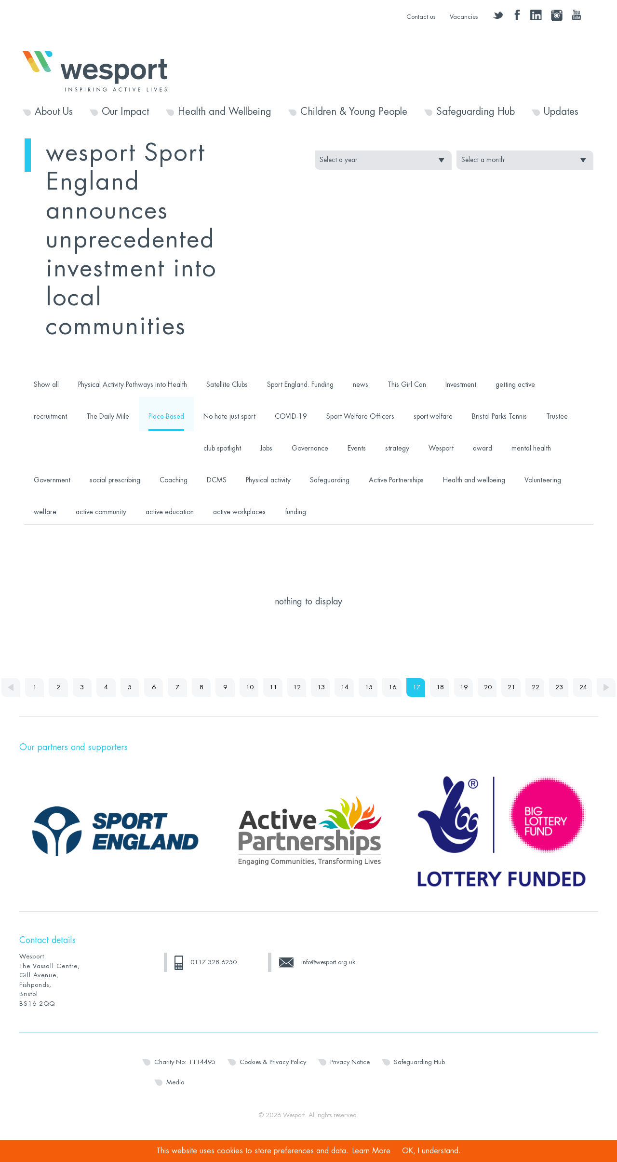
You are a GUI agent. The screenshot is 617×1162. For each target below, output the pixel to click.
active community (101, 511)
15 (379, 687)
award (482, 448)
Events (357, 448)
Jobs (266, 448)
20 (499, 687)
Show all (46, 384)
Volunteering (542, 480)
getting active (515, 384)
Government (52, 480)
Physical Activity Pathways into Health (132, 384)
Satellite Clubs (227, 384)
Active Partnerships (396, 480)
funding (295, 511)
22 (547, 687)
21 (523, 687)
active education (170, 511)
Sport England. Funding (300, 384)
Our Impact (125, 112)
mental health (531, 448)
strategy (397, 448)
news (360, 384)
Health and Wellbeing (224, 112)
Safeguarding (329, 480)
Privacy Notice (350, 1082)
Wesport (100, 70)
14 (355, 687)
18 (451, 687)
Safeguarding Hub (475, 112)
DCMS (217, 480)
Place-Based (166, 416)
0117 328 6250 (213, 982)
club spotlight (222, 448)
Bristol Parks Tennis (499, 416)
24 (596, 687)
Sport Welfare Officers (360, 416)
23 (572, 687)
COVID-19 (291, 416)
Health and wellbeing (474, 480)
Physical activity (268, 480)
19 (475, 687)
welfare (45, 511)
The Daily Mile (107, 416)
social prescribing (115, 480)
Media (175, 1102)
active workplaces (239, 511)
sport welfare (433, 416)
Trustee (557, 416)
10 (258, 687)
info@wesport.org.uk (328, 982)
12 (306, 687)
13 (331, 687)
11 (282, 687)
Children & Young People (353, 112)
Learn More (371, 1151)
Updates (561, 112)
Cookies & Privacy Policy (273, 1082)
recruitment (50, 416)
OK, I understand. (431, 1151)
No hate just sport (229, 416)
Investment (460, 384)
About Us (54, 112)
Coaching (174, 480)
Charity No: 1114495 (184, 1082)
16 (403, 687)
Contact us (420, 17)
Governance (310, 448)
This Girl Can (407, 384)
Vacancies (464, 17)
